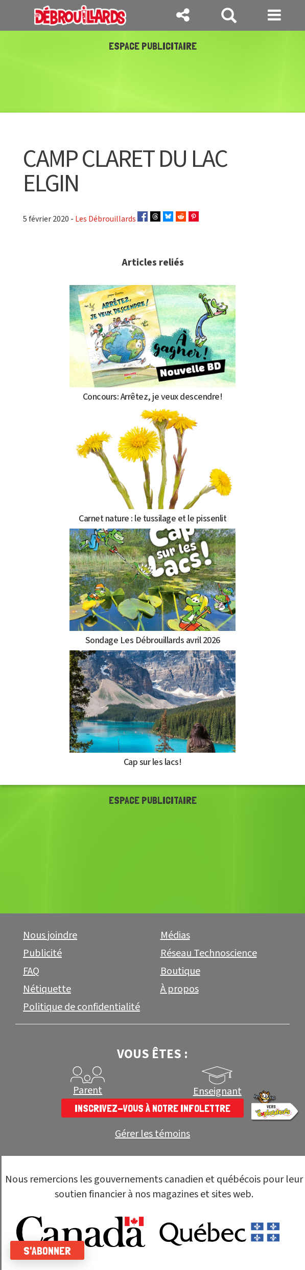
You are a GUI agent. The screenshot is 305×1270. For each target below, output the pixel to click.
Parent (87, 1090)
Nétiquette (47, 989)
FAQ (31, 971)
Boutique (180, 971)
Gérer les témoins (152, 1134)
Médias (175, 935)
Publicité (42, 953)
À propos (179, 989)
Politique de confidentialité (81, 1007)
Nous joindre (50, 935)
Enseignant (217, 1091)
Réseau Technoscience (208, 953)
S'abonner (47, 1250)
